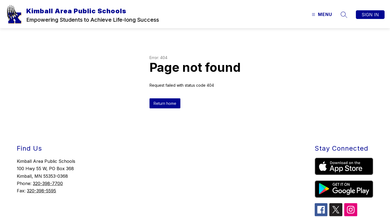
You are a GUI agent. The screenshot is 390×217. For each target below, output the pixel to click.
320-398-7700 (48, 183)
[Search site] (344, 14)
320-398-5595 (41, 190)
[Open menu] (321, 14)
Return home (165, 103)
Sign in (370, 14)
